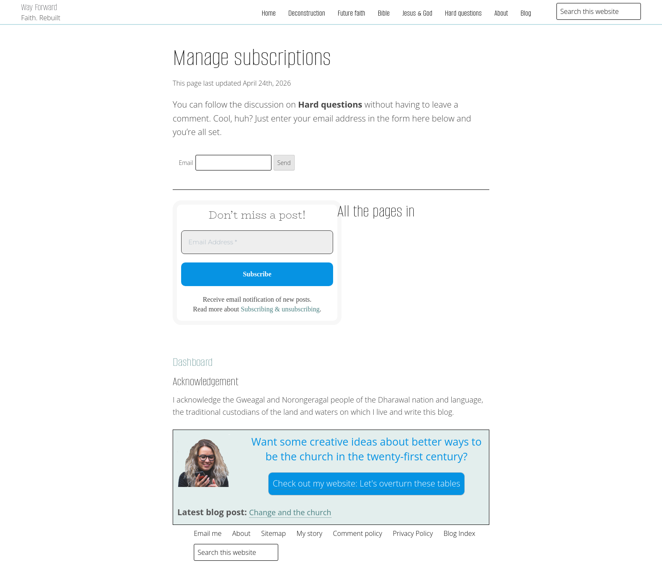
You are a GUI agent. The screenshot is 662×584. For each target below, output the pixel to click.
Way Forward (39, 7)
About (501, 12)
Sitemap (273, 533)
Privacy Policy (413, 533)
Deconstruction (306, 12)
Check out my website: (366, 483)
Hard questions (463, 12)
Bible (384, 12)
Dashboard (193, 362)
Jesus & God (417, 12)
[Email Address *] (257, 242)
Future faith (351, 12)
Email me (208, 533)
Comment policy (357, 533)
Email (186, 163)
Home (269, 12)
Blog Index (459, 533)
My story (309, 533)
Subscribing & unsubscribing (280, 309)
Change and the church (290, 512)
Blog (526, 12)
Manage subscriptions (252, 57)
